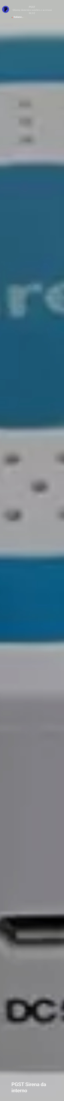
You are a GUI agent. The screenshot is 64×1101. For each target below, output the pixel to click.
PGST (32, 7)
